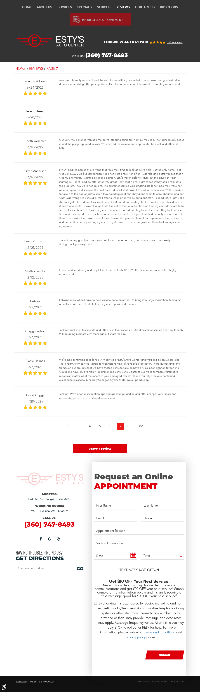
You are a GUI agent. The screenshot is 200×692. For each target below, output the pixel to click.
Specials (84, 7)
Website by (41, 681)
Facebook (40, 538)
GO (80, 569)
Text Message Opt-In (139, 570)
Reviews (123, 7)
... (131, 426)
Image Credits (21, 681)
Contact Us (145, 7)
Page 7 (52, 68)
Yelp (58, 538)
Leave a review (100, 448)
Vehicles (104, 7)
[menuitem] (26, 7)
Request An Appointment (102, 20)
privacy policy (135, 637)
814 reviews (175, 42)
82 (141, 426)
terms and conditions (159, 632)
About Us (44, 7)
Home (26, 7)
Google (49, 538)
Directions (169, 7)
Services (65, 7)
